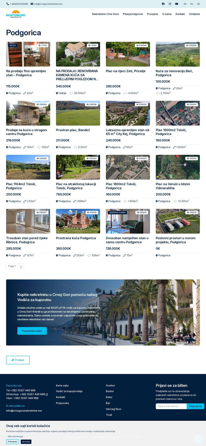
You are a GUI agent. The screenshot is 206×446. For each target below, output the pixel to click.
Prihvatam (12, 441)
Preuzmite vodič (32, 330)
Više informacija (15, 436)
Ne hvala (26, 442)
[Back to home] (16, 14)
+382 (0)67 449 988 (22, 390)
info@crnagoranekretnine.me (24, 410)
